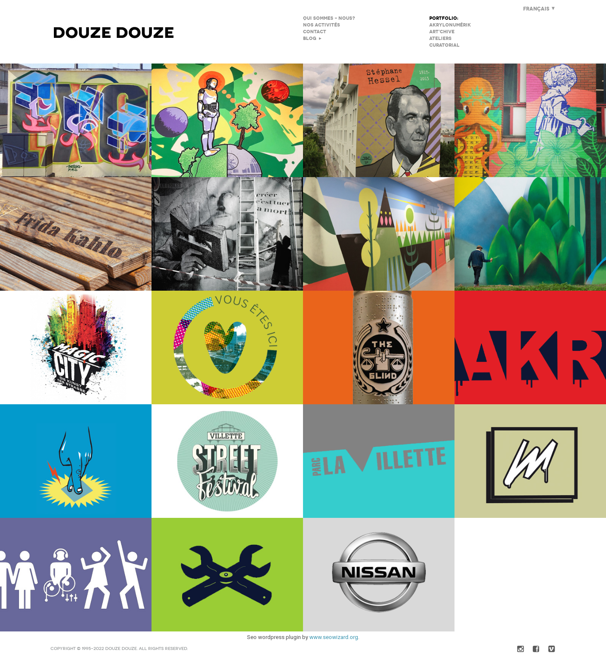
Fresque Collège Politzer (530, 120)
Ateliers (440, 38)
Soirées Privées (76, 574)
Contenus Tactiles (76, 461)
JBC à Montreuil (378, 120)
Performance (530, 347)
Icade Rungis (530, 234)
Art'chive (441, 31)
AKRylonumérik (450, 25)
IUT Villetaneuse (227, 120)
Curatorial (444, 45)
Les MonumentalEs (76, 234)
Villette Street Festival (227, 461)
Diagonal (378, 234)
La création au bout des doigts (227, 574)
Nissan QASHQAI (378, 574)
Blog (309, 38)
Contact (314, 31)
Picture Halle (378, 461)
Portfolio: (443, 18)
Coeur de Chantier (227, 347)
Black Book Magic (76, 347)
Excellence (76, 120)
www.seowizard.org (333, 637)
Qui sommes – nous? (329, 18)
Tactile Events (530, 461)
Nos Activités (321, 25)
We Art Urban (378, 347)
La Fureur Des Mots (227, 234)
